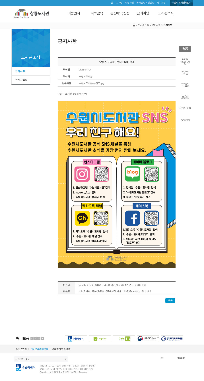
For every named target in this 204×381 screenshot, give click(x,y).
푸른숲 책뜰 (185, 119)
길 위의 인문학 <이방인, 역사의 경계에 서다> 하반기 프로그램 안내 (112, 285)
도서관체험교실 (185, 96)
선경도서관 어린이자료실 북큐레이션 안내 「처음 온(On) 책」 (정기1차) (115, 291)
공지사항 (20, 71)
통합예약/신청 (119, 13)
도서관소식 (166, 13)
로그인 (119, 2)
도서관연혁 (21, 349)
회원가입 (129, 2)
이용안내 (73, 13)
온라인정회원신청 (145, 2)
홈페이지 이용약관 (61, 349)
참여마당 (143, 13)
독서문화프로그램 (185, 84)
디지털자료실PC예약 (185, 61)
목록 (170, 300)
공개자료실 (21, 80)
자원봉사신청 (185, 107)
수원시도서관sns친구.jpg (91, 83)
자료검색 (96, 13)
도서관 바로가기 (23, 358)
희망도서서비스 (185, 72)
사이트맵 (161, 2)
